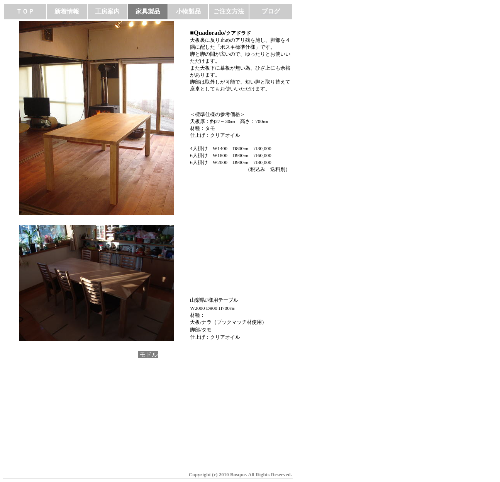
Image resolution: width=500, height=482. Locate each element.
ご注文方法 (228, 11)
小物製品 (188, 11)
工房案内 (107, 11)
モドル (148, 354)
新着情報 (66, 11)
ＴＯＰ (25, 11)
